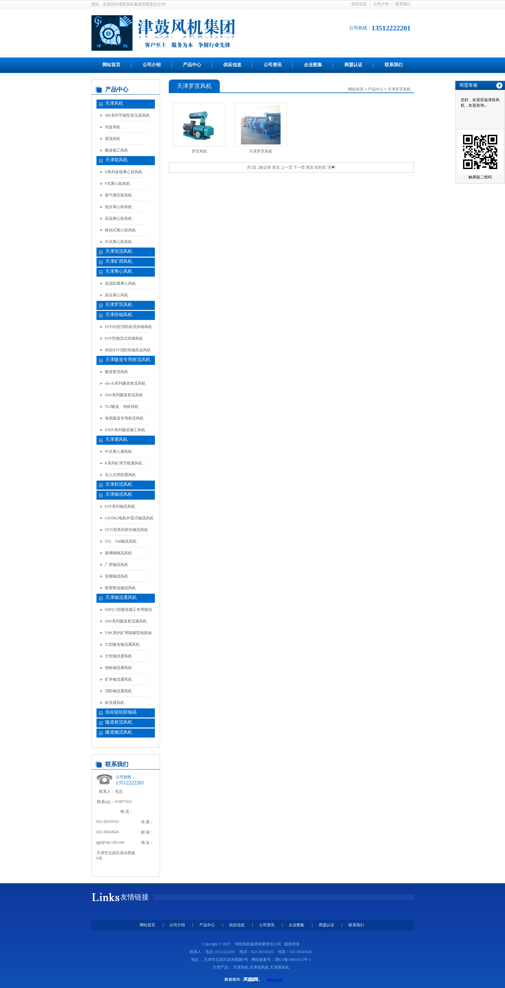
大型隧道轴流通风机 (122, 644)
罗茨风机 (199, 151)
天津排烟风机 (118, 314)
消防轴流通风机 (118, 691)
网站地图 (275, 980)
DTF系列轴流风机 (120, 506)
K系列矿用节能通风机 (124, 463)
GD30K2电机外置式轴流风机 (129, 518)
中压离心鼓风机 (118, 241)
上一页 (286, 167)
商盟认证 (353, 64)
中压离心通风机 (118, 451)
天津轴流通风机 (121, 597)
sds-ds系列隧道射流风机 (125, 383)
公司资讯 (273, 64)
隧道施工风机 (116, 150)
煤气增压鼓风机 (118, 195)
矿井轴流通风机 (118, 679)
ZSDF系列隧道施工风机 (125, 430)
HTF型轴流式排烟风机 (124, 338)
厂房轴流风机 (116, 564)
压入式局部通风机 (120, 475)
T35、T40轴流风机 (121, 541)
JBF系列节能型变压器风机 (127, 115)
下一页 (299, 167)
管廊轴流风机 (116, 576)
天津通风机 (116, 439)
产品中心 (192, 64)
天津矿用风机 (118, 261)
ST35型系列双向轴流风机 (126, 529)
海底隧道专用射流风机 (124, 418)
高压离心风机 (116, 295)
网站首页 (111, 64)
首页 (276, 167)
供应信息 (359, 4)
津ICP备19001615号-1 (293, 959)
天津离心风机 (118, 271)
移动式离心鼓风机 (120, 230)
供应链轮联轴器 (121, 712)
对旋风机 (112, 127)
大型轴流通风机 (118, 656)
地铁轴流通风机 (118, 667)
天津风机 (114, 103)
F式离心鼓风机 (117, 183)
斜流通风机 (114, 702)
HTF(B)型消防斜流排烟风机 (128, 326)
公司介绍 (381, 4)
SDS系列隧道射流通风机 (126, 621)
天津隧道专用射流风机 (127, 359)
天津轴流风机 (118, 494)
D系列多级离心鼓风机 (124, 172)
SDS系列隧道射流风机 (124, 395)
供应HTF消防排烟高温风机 (128, 350)
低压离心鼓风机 (118, 207)
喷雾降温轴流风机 (120, 588)
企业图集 (313, 64)
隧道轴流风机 (118, 732)
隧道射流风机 (116, 371)
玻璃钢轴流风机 (118, 553)
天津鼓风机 (116, 159)
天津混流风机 (118, 251)
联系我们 (403, 4)
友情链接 (134, 897)
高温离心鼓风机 (118, 218)
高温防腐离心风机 (120, 283)
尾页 (310, 167)
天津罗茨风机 (118, 304)
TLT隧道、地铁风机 (122, 406)
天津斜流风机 (118, 484)
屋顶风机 (112, 138)
